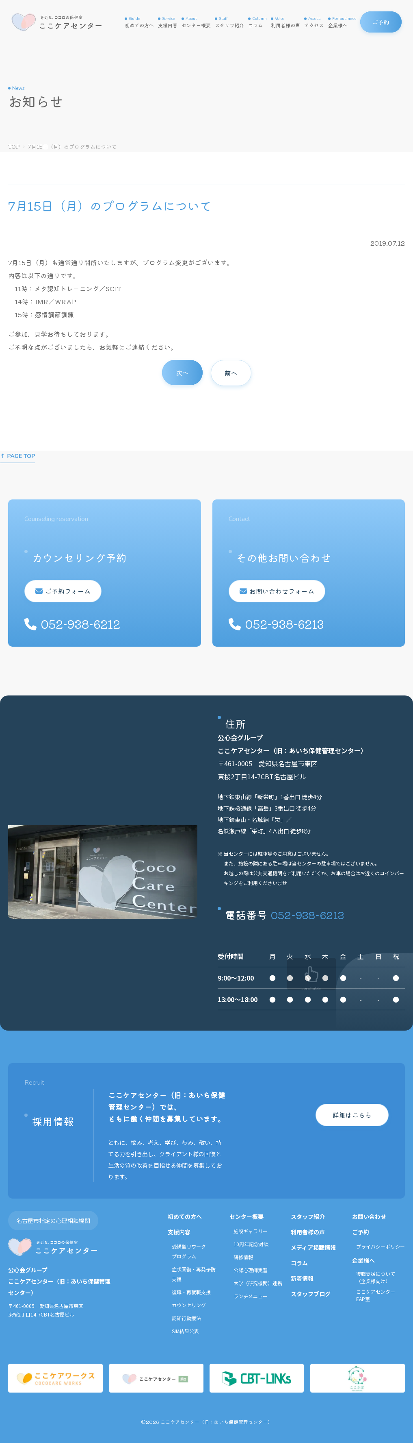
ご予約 (360, 1232)
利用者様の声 (285, 22)
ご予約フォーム (66, 591)
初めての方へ (139, 22)
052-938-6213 (307, 914)
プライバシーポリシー (380, 1246)
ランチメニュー (251, 1296)
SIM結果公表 (185, 1330)
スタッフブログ (311, 1294)
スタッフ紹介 (229, 22)
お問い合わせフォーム (280, 591)
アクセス (314, 22)
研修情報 (243, 1256)
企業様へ (342, 22)
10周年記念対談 (251, 1243)
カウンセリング (189, 1304)
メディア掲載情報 (313, 1247)
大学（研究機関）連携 (258, 1283)
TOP (14, 146)
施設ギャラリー (251, 1230)
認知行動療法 (186, 1317)
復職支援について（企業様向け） (375, 1277)
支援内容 (167, 22)
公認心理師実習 (251, 1269)
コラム (257, 22)
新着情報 (302, 1278)
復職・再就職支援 (191, 1291)
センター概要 (196, 22)
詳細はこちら (352, 1115)
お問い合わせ (369, 1216)
